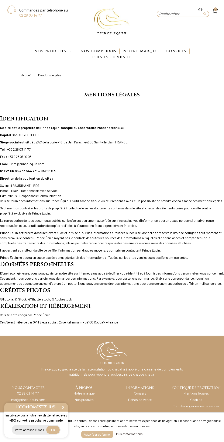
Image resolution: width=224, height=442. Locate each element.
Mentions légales (196, 393)
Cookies (196, 400)
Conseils (140, 393)
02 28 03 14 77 (30, 15)
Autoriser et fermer (97, 434)
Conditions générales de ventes (196, 406)
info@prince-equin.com (28, 400)
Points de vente (140, 400)
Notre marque (84, 393)
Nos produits (84, 400)
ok (53, 430)
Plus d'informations (129, 434)
